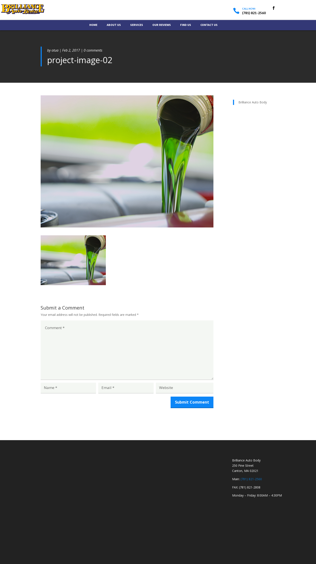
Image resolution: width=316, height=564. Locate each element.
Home (93, 25)
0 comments (93, 50)
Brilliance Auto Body (252, 102)
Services (136, 25)
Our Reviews (161, 25)
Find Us (185, 25)
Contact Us (209, 25)
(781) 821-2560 (251, 479)
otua (55, 50)
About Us (114, 25)
